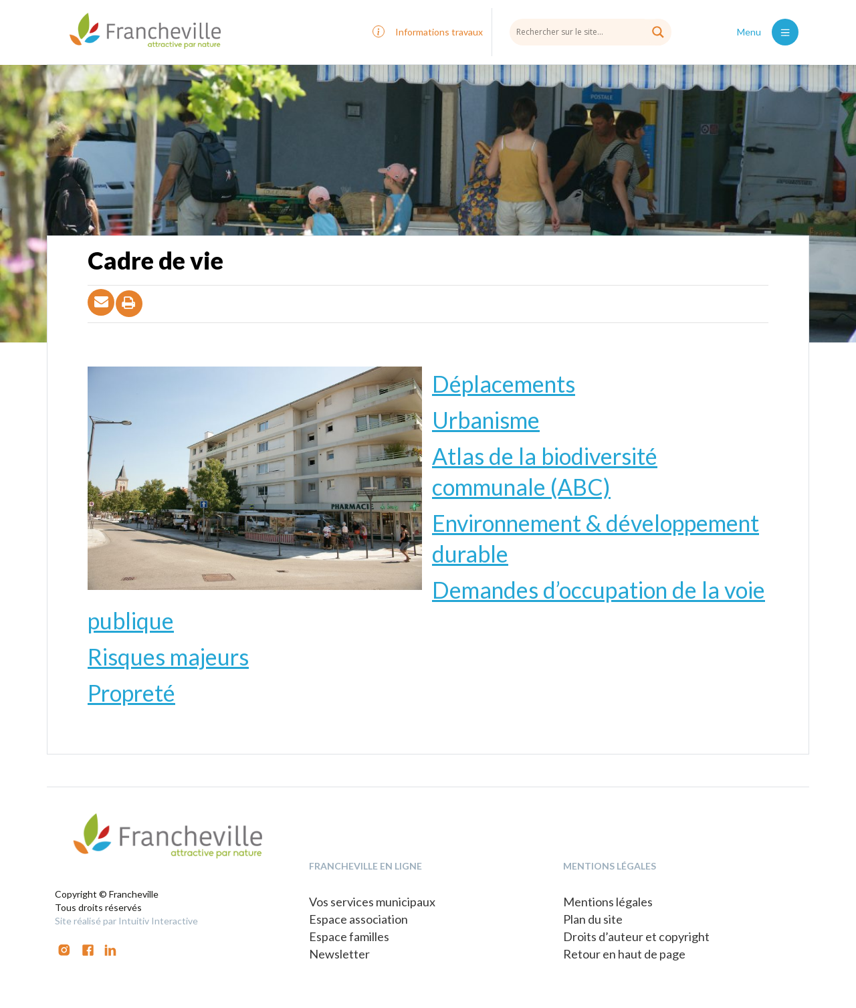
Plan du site (593, 919)
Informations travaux (439, 31)
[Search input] (590, 31)
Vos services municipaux (372, 901)
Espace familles (349, 936)
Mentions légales (608, 901)
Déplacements (503, 383)
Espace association (358, 919)
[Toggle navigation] (785, 32)
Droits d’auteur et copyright (636, 936)
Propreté (131, 692)
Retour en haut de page (624, 953)
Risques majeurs (168, 656)
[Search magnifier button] (658, 32)
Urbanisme (486, 419)
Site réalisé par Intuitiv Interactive (126, 920)
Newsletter (339, 953)
